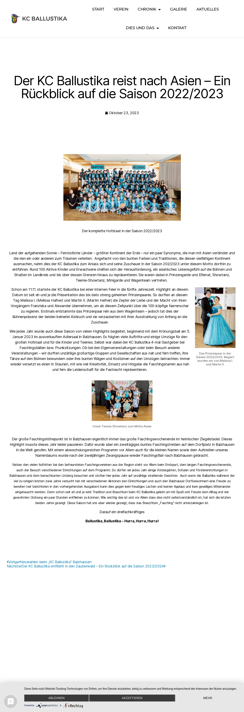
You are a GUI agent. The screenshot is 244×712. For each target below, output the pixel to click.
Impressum (103, 584)
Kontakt (177, 28)
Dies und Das (142, 28)
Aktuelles (207, 9)
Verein (121, 9)
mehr (207, 698)
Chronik (149, 9)
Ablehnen (56, 698)
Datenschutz (125, 584)
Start (98, 9)
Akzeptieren (132, 698)
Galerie (178, 9)
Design (144, 584)
